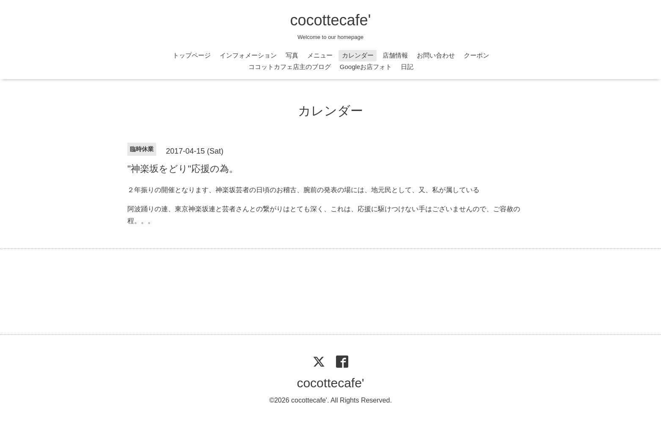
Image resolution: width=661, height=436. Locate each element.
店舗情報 (395, 55)
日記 (407, 66)
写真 (292, 55)
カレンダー (358, 55)
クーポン (476, 55)
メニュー (320, 55)
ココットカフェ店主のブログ (289, 66)
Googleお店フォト (366, 66)
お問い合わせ (436, 55)
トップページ (192, 55)
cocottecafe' (330, 20)
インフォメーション (248, 55)
